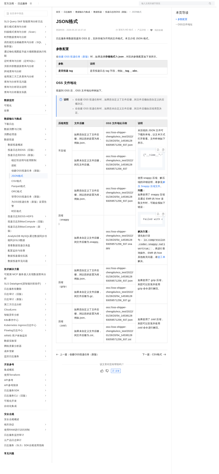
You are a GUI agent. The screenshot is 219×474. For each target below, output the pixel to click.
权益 (66, 5)
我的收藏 (159, 41)
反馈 (115, 382)
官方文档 (9, 14)
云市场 (84, 5)
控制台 (188, 5)
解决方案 (56, 5)
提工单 (161, 268)
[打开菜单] (5, 5)
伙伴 (93, 5)
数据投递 (97, 23)
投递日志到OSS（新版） (116, 23)
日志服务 (22, 14)
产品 (45, 5)
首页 (58, 23)
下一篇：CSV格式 (154, 366)
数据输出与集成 (82, 23)
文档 (172, 5)
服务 (102, 5)
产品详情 (141, 41)
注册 (196, 5)
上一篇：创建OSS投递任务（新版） (77, 366)
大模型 (35, 5)
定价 (74, 5)
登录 (209, 5)
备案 (180, 5)
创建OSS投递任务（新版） (74, 67)
